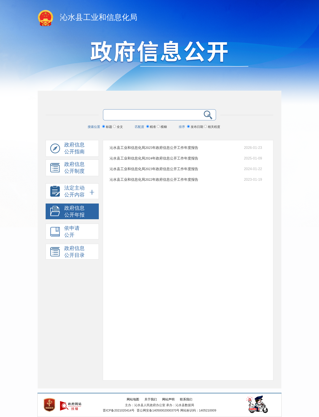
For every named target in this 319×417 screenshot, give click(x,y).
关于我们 (150, 399)
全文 (118, 127)
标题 (107, 127)
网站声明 (168, 399)
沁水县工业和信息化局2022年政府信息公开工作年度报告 (154, 179)
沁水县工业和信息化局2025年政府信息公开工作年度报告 (154, 148)
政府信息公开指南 (67, 149)
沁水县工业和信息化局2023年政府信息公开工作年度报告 (154, 169)
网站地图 (133, 399)
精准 (151, 127)
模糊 (162, 127)
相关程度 (212, 127)
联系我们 (186, 399)
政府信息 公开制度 (67, 168)
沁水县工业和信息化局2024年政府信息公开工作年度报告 (154, 158)
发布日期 (195, 127)
